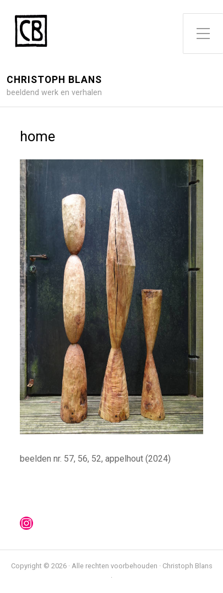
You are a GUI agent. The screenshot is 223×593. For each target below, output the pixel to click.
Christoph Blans (54, 80)
